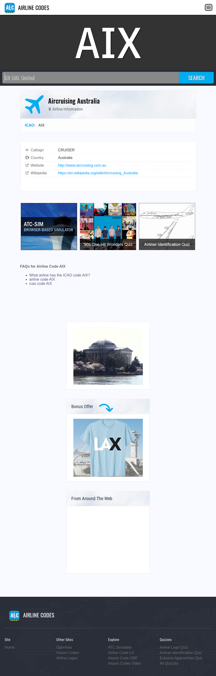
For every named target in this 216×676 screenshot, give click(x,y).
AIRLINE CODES (27, 7)
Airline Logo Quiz (174, 647)
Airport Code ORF (123, 658)
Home (10, 647)
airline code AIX (42, 279)
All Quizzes (169, 663)
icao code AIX (40, 284)
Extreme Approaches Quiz (181, 658)
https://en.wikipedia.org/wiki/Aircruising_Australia (98, 173)
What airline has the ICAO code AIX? (59, 275)
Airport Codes (67, 653)
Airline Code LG (121, 653)
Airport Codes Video (124, 663)
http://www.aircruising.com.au (82, 165)
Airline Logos (67, 658)
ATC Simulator (120, 647)
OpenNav (64, 647)
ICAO (29, 125)
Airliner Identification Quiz (181, 653)
